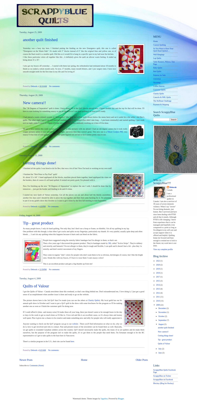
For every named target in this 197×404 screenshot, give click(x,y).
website (75, 324)
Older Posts (142, 359)
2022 (158, 261)
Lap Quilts (157, 58)
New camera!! (34, 102)
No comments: (54, 86)
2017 (158, 277)
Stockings (157, 83)
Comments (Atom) (37, 366)
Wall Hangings (158, 55)
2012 (158, 293)
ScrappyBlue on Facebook (163, 380)
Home (84, 359)
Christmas (157, 79)
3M (109, 243)
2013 (158, 289)
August (161, 324)
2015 (158, 281)
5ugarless (104, 399)
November (162, 312)
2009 (158, 305)
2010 (158, 301)
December (162, 308)
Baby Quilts (157, 68)
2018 (158, 273)
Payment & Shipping (161, 105)
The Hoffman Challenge (162, 101)
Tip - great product (38, 223)
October (161, 316)
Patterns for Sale (159, 75)
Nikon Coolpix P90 (115, 132)
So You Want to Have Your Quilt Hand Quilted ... (163, 50)
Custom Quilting (159, 45)
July (160, 349)
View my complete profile (163, 249)
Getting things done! (39, 163)
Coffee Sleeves (159, 86)
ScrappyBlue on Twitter (162, 376)
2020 (158, 265)
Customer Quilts (159, 90)
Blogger (121, 399)
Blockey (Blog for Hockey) (163, 383)
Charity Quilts (93, 300)
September (162, 320)
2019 (158, 269)
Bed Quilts (157, 71)
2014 (158, 285)
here (72, 341)
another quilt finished (40, 39)
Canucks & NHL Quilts (162, 97)
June (160, 353)
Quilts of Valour (36, 286)
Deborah (173, 187)
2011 (158, 297)
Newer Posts (26, 359)
